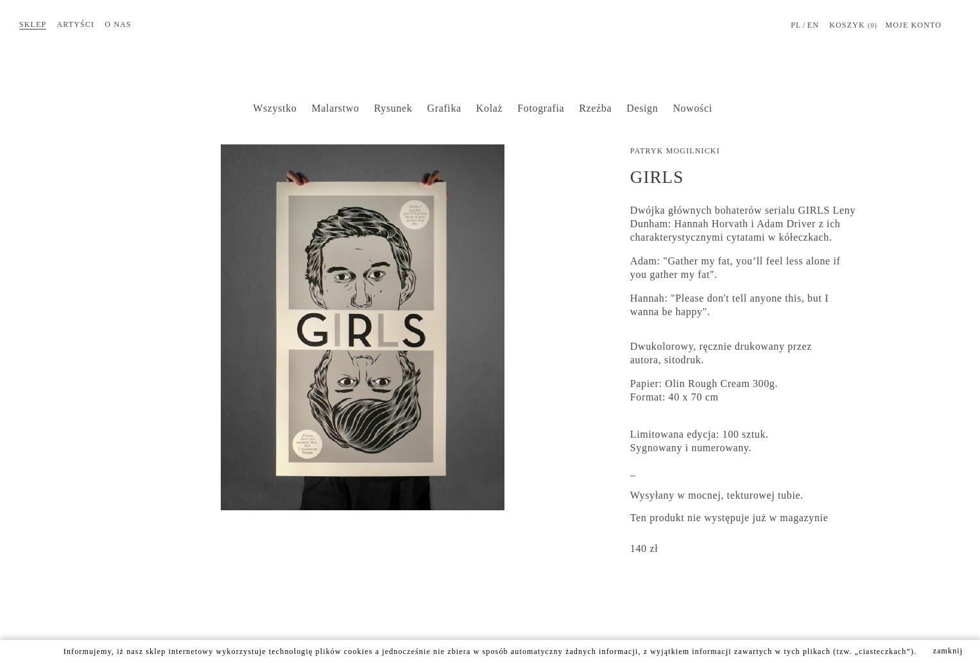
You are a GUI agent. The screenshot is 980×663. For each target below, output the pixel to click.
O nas (118, 24)
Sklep (32, 24)
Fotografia (540, 108)
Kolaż (489, 108)
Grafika (444, 108)
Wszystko (275, 108)
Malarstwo (335, 108)
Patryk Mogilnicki (675, 150)
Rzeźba (595, 108)
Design (642, 108)
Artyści (76, 24)
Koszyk (853, 25)
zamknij (948, 650)
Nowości (692, 108)
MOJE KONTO (913, 25)
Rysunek (393, 108)
